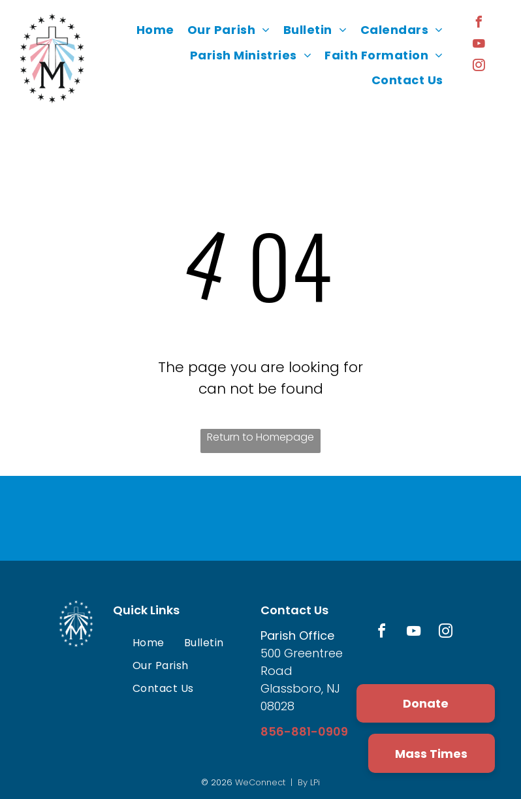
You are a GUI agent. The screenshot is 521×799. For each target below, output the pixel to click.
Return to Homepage (260, 437)
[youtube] (478, 45)
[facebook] (478, 24)
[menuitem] (155, 30)
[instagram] (478, 67)
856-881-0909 (304, 731)
